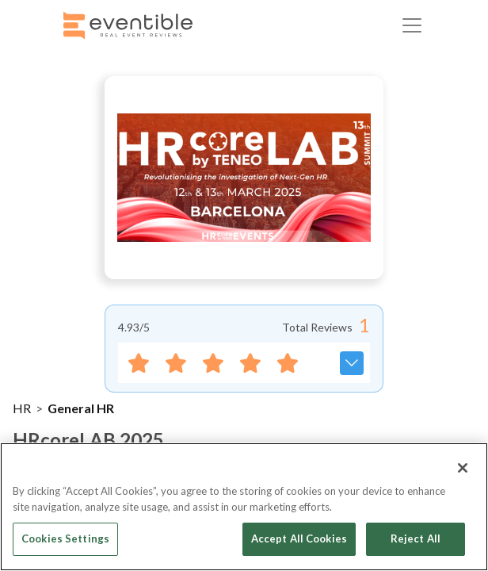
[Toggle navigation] (412, 25)
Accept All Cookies (299, 538)
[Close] (462, 467)
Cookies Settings (65, 538)
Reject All (415, 538)
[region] (244, 507)
